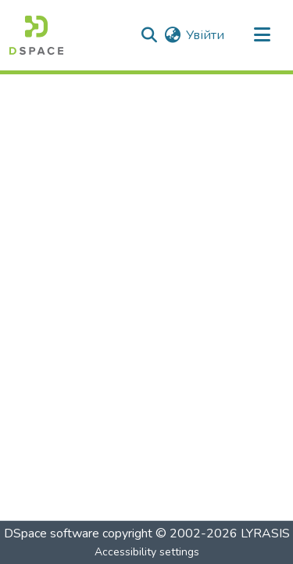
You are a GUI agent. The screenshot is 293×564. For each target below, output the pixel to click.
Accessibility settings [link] (147, 551)
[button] (36, 35)
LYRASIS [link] (265, 533)
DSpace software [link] (51, 533)
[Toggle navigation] (262, 35)
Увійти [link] (205, 35)
